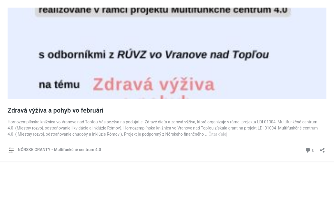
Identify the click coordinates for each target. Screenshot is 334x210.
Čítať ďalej (217, 134)
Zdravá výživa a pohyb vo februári (55, 110)
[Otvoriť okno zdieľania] (322, 148)
